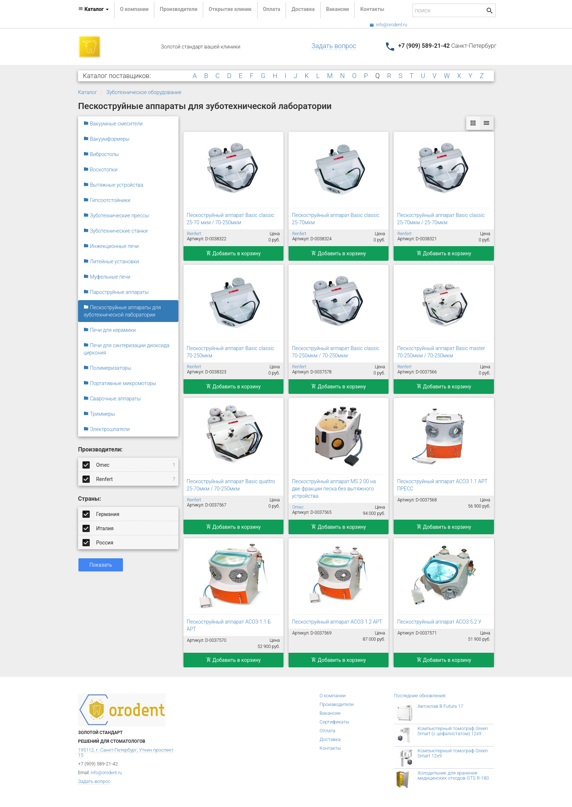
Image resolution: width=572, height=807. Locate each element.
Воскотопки (100, 169)
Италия (99, 528)
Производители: (100, 449)
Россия (98, 542)
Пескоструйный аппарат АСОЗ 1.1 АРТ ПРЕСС (442, 485)
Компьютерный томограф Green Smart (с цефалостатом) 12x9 (453, 731)
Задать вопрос (334, 46)
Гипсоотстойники (107, 200)
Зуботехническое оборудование (144, 92)
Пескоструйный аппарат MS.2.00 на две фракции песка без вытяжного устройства (334, 488)
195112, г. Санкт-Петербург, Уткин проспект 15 (125, 752)
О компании (134, 9)
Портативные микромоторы (120, 383)
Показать (100, 565)
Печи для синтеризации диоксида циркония (126, 349)
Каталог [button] (93, 9)
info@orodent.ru (388, 24)
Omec (129, 464)
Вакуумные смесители (113, 124)
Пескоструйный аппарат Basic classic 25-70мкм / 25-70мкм (440, 218)
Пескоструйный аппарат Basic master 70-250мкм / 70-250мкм (441, 351)
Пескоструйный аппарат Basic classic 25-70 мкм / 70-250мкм (230, 218)
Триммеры (99, 414)
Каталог (87, 92)
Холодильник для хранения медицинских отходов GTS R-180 (453, 775)
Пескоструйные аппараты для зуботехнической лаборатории (122, 311)
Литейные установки (111, 261)
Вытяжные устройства (113, 185)
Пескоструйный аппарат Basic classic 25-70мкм (335, 218)
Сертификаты (334, 722)
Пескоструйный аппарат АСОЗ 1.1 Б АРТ (229, 625)
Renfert (129, 479)
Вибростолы (101, 154)
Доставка (302, 9)
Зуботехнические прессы (116, 215)
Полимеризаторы (107, 368)
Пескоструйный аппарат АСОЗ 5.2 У (439, 622)
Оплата (271, 9)
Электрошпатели (107, 429)
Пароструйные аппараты (116, 292)
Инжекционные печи (111, 246)
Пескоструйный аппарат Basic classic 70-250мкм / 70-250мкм (335, 351)
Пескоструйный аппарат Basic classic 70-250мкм (230, 351)
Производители (178, 9)
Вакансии (337, 9)
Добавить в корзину (233, 253)
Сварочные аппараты (112, 398)
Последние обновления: (420, 695)
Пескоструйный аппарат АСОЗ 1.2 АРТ (337, 622)
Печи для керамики (110, 330)
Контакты (372, 9)
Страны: (89, 498)
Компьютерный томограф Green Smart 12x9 (453, 753)
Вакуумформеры (107, 139)
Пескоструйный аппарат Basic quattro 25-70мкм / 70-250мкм (231, 485)
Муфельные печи (107, 277)
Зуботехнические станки (116, 231)
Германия (101, 514)
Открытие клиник (230, 9)
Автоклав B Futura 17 (440, 706)
